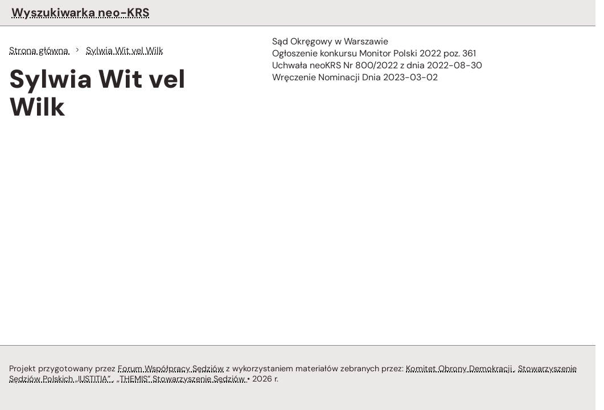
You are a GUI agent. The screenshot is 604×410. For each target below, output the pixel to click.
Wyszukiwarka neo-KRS (80, 12)
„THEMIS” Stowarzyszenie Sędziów (182, 379)
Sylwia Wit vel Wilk (124, 50)
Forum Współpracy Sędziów (171, 368)
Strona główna (40, 50)
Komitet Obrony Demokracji (460, 368)
